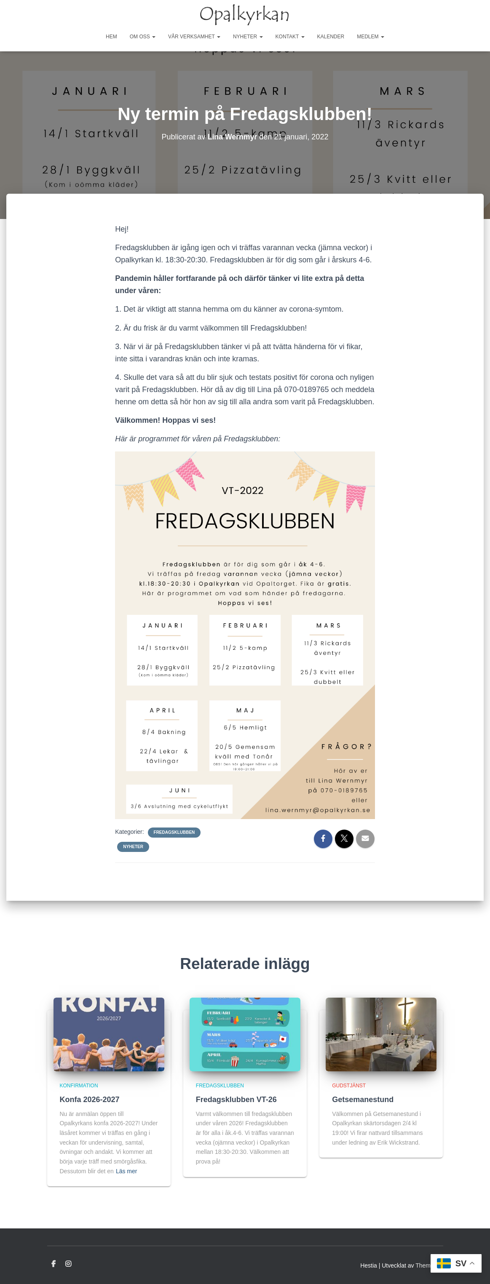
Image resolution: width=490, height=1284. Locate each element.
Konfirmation (79, 1086)
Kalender (331, 37)
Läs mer (126, 1171)
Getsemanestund (363, 1099)
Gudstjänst (349, 1086)
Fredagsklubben (174, 832)
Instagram (68, 1264)
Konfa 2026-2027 (90, 1099)
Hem (111, 37)
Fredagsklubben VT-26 (236, 1099)
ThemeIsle (429, 1265)
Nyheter (248, 37)
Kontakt (290, 37)
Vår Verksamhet (194, 37)
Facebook (53, 1264)
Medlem (370, 37)
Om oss (142, 37)
